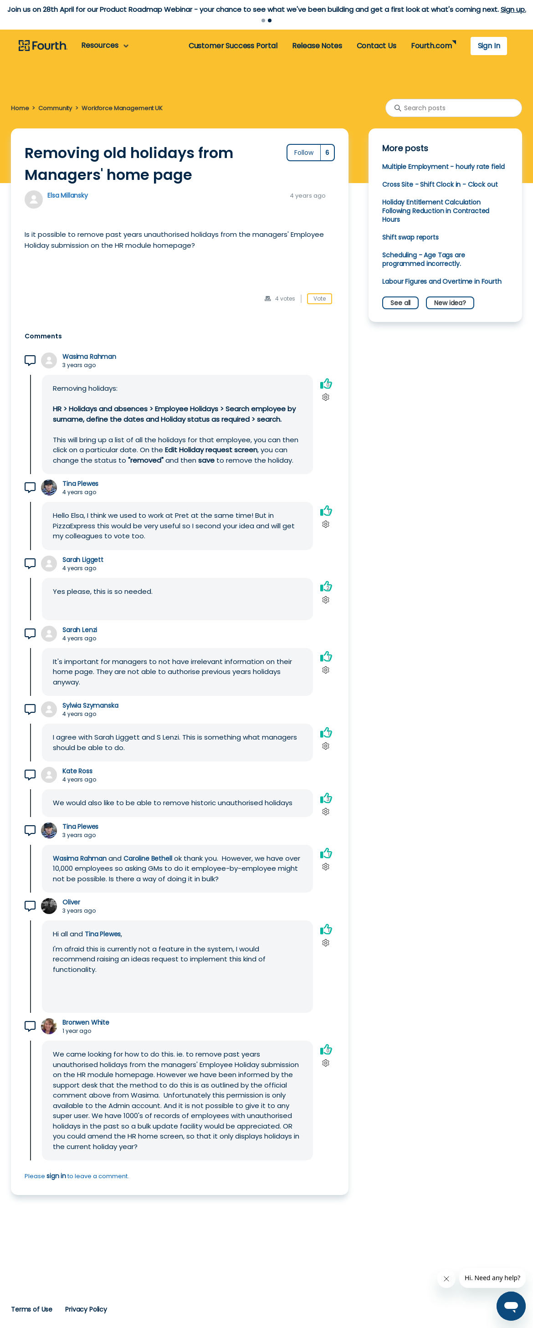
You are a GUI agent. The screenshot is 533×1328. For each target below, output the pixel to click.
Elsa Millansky (67, 195)
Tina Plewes (80, 484)
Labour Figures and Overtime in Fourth (441, 281)
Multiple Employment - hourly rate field (443, 166)
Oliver (71, 902)
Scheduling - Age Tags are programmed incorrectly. (423, 259)
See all (400, 302)
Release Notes (317, 46)
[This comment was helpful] (326, 383)
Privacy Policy (86, 1309)
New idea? (450, 302)
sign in (56, 1175)
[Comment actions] (326, 397)
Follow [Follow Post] (303, 152)
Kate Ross (77, 771)
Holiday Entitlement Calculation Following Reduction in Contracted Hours (435, 211)
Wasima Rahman (89, 356)
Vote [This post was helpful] (319, 298)
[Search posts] (453, 108)
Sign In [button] (489, 46)
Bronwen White (85, 1022)
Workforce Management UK (122, 108)
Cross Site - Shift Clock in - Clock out (439, 184)
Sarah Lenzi (79, 630)
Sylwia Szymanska (90, 705)
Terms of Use (31, 1309)
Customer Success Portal (233, 46)
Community (55, 108)
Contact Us (376, 46)
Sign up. (513, 9)
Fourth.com (431, 46)
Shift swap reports (410, 237)
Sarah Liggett (82, 560)
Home (20, 108)
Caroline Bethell (147, 858)
